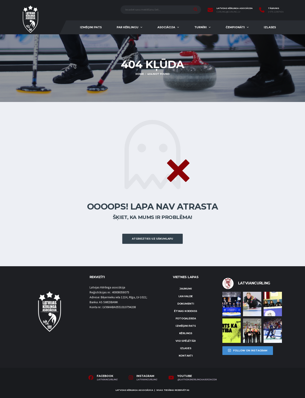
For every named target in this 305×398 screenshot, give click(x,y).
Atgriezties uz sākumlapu (152, 238)
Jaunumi (186, 288)
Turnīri (200, 27)
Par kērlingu (127, 27)
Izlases (270, 27)
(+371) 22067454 (276, 12)
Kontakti (186, 355)
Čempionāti (235, 27)
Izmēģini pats (91, 27)
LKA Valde (185, 296)
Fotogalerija (186, 318)
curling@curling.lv (228, 12)
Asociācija (166, 27)
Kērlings (185, 333)
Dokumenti (185, 303)
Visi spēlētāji (186, 340)
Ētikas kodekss (185, 311)
